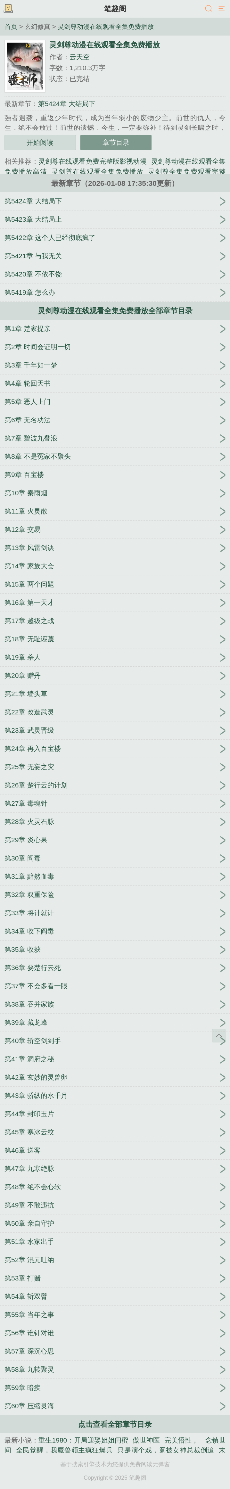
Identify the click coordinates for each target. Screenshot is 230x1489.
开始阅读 (40, 142)
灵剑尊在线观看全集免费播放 (98, 171)
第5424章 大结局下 (66, 103)
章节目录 (116, 142)
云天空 (80, 57)
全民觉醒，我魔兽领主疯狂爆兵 (64, 1450)
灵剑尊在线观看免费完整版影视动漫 (92, 161)
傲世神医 (146, 1440)
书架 (8, 9)
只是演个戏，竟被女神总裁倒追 (165, 1450)
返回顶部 (219, 1035)
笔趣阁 (115, 8)
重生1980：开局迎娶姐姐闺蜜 (83, 1440)
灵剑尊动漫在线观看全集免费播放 (106, 26)
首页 (10, 26)
